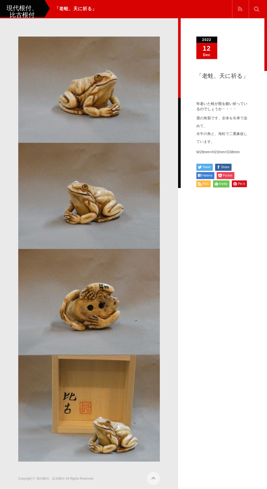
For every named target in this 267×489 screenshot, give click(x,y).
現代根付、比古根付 (51, 478)
